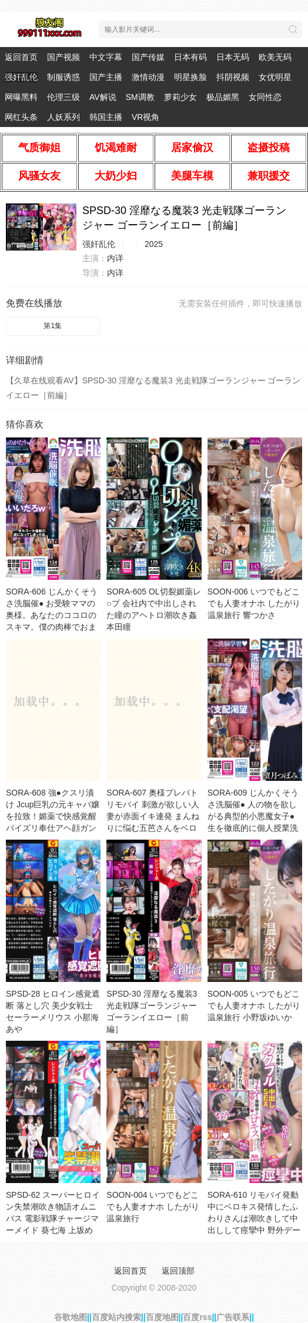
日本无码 (232, 57)
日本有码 (190, 57)
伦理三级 (63, 97)
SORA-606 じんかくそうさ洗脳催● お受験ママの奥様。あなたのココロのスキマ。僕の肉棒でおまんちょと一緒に (52, 615)
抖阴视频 (232, 77)
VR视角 (145, 117)
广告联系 (232, 1317)
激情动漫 (148, 77)
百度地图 (162, 1317)
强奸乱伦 (21, 77)
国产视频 (63, 57)
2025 (154, 244)
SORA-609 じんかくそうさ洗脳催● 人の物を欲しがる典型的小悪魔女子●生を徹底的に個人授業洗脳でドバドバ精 (253, 816)
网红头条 (21, 117)
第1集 (52, 326)
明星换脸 (190, 77)
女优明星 (275, 77)
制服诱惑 (63, 77)
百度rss (197, 1317)
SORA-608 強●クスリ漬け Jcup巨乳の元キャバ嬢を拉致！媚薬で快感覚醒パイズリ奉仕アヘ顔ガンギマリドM (52, 816)
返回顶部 (178, 1270)
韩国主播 (105, 117)
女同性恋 (265, 97)
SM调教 (140, 97)
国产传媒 (148, 57)
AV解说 (102, 97)
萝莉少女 (180, 97)
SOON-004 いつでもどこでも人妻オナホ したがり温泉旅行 (152, 1206)
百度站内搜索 (116, 1317)
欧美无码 (275, 57)
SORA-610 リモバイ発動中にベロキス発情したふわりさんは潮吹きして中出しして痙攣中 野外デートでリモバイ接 (253, 1218)
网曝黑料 (21, 97)
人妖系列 (63, 117)
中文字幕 (105, 57)
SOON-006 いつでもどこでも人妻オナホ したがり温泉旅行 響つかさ (253, 603)
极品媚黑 (222, 97)
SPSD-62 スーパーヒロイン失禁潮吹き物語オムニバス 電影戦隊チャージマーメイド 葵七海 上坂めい (53, 1218)
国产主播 (105, 77)
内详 (115, 258)
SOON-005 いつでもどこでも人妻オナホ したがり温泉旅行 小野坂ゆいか (253, 1005)
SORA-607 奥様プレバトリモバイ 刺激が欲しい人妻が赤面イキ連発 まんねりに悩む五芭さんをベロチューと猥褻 (152, 816)
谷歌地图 (70, 1317)
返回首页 (21, 57)
